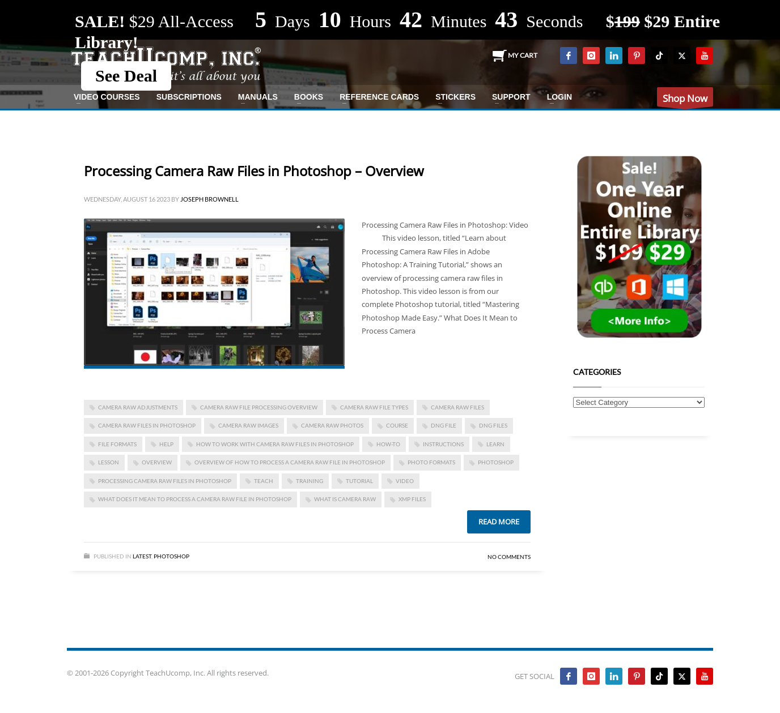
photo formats (431, 462)
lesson (108, 462)
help (166, 444)
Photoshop (171, 556)
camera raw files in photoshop (147, 425)
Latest (142, 556)
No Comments (509, 556)
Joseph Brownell (209, 199)
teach (263, 480)
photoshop (496, 462)
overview (157, 462)
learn (495, 444)
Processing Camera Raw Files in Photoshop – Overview (254, 170)
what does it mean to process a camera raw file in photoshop (194, 499)
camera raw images (248, 425)
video (405, 480)
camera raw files (457, 407)
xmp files (412, 499)
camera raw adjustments (137, 407)
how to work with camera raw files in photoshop (275, 444)
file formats (117, 444)
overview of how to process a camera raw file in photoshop (289, 462)
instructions (443, 444)
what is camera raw (345, 499)
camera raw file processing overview (258, 407)
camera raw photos (332, 425)
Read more (498, 521)
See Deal (126, 75)
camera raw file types (374, 407)
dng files (493, 425)
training (309, 480)
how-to (388, 444)
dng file (443, 425)
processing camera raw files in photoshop (164, 480)
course (397, 425)
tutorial (359, 480)
